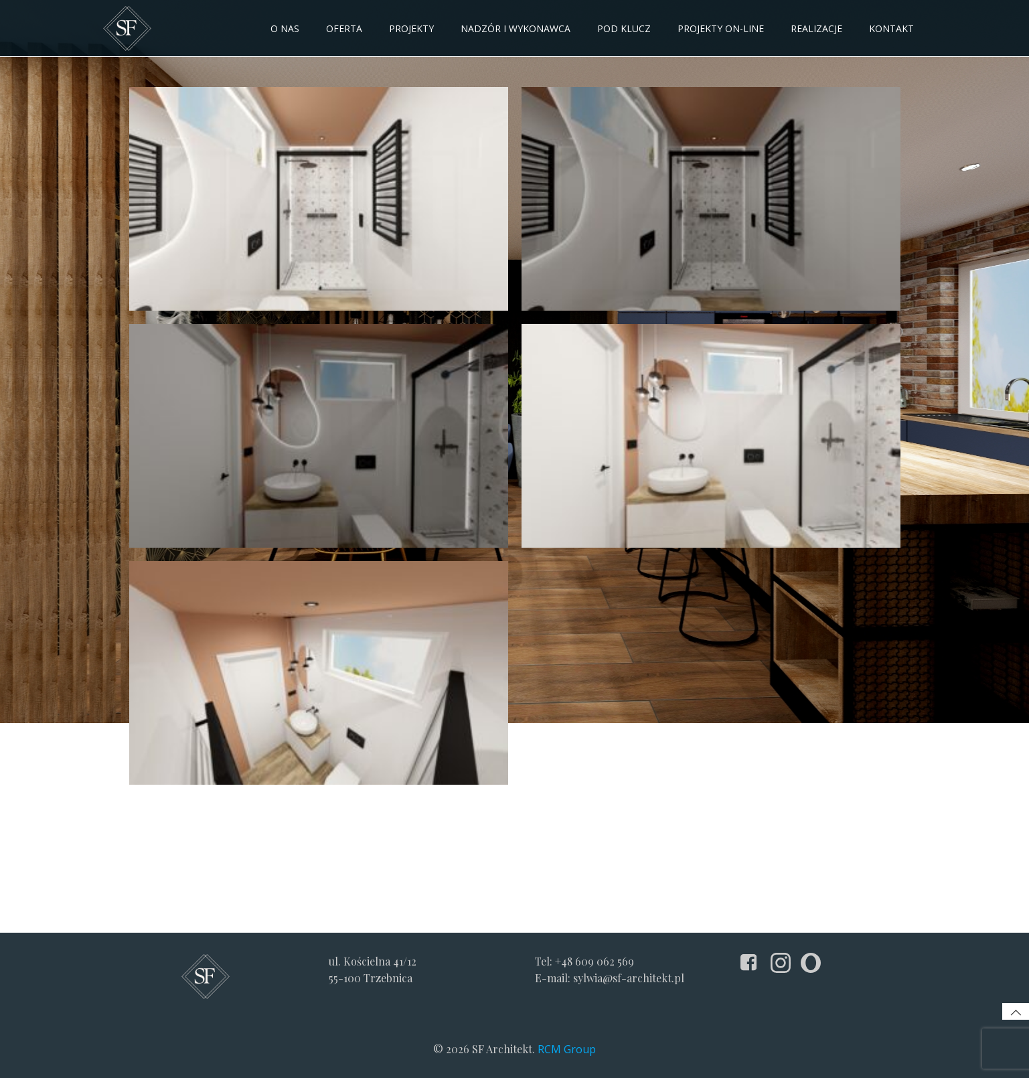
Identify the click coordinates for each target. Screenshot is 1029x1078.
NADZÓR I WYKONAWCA (515, 28)
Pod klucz (624, 28)
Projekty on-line (721, 28)
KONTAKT (891, 28)
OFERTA (344, 28)
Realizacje (816, 28)
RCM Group (567, 1049)
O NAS (284, 28)
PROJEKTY (411, 28)
